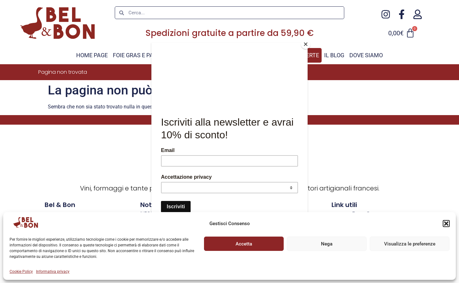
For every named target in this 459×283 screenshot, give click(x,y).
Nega (326, 244)
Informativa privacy (52, 271)
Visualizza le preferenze (409, 244)
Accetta (244, 244)
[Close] (306, 44)
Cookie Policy (21, 271)
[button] (446, 223)
